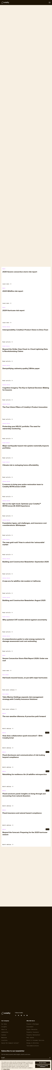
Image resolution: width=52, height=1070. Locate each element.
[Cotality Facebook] (18, 1015)
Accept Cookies (42, 1062)
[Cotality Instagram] (15, 1015)
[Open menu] (49, 2)
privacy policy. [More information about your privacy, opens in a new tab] (6, 1069)
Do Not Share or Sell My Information (42, 1066)
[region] (25, 1065)
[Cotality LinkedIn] (21, 1015)
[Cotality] (5, 2)
